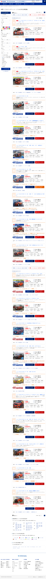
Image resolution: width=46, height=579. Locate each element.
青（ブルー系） (28, 537)
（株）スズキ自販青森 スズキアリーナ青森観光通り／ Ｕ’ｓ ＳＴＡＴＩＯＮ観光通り (28, 92)
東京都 (20, 527)
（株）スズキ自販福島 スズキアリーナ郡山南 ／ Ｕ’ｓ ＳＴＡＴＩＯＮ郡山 (26, 464)
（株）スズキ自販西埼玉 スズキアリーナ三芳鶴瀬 (22, 67)
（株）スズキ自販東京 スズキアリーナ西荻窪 (22, 141)
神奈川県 (16, 528)
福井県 (31, 525)
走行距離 (2, 41)
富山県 (27, 525)
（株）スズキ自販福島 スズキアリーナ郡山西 (22, 215)
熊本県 (37, 526)
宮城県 (20, 524)
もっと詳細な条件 (6, 71)
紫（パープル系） (35, 539)
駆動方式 (2, 48)
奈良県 (29, 527)
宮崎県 (41, 526)
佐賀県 (39, 525)
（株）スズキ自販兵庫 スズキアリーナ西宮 (21, 342)
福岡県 (37, 525)
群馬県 (20, 526)
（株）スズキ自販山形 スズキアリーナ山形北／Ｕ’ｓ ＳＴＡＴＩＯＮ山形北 (26, 368)
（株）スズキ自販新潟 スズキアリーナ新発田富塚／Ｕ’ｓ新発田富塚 (25, 415)
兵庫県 (27, 527)
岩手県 (18, 524)
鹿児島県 (37, 527)
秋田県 (16, 525)
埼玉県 (16, 527)
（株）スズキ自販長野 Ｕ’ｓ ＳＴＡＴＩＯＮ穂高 (22, 165)
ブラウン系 (15, 539)
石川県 (29, 525)
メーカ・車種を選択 (3, 14)
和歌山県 (31, 527)
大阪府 (31, 526)
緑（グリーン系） (35, 537)
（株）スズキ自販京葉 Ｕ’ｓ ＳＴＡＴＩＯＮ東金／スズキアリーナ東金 (25, 319)
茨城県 (16, 526)
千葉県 (18, 527)
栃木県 (18, 526)
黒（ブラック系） (41, 537)
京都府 (29, 526)
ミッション (2, 51)
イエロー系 (28, 539)
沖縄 (36, 528)
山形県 (18, 525)
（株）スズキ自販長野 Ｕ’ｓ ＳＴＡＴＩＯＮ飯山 (22, 264)
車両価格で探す (3, 36)
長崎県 (41, 525)
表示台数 (37, 12)
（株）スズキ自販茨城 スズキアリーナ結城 (21, 117)
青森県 (16, 524)
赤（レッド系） (22, 537)
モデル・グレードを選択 (4, 18)
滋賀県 (27, 526)
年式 (1, 38)
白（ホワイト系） (16, 537)
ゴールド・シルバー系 (22, 539)
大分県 (39, 526)
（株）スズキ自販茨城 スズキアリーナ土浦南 (22, 440)
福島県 (20, 525)
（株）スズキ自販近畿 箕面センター (20, 487)
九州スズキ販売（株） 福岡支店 (20, 190)
